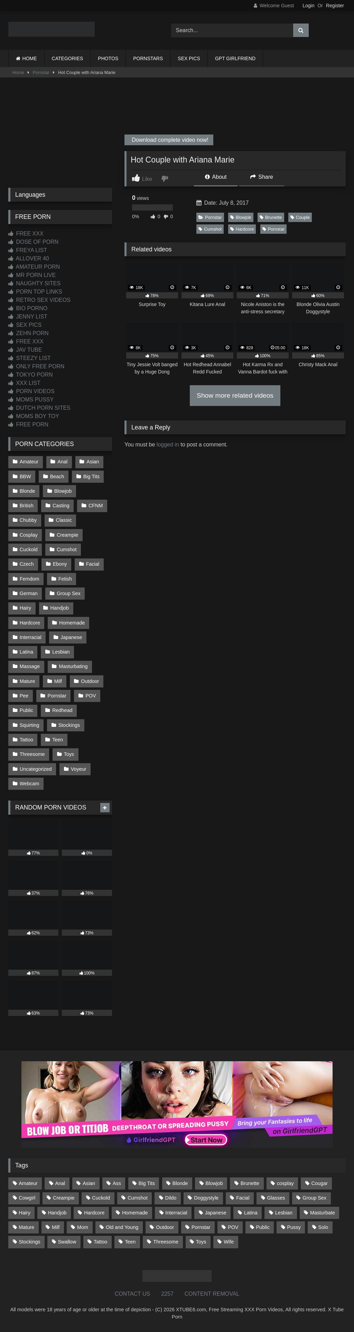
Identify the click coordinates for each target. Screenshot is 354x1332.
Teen (57, 739)
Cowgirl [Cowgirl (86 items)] (27, 1198)
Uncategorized (36, 769)
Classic (64, 520)
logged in (168, 444)
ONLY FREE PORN (36, 366)
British (27, 505)
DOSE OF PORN (33, 242)
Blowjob (240, 217)
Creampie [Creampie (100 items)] (63, 1198)
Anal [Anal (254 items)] (60, 1183)
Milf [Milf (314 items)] (55, 1227)
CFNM (95, 505)
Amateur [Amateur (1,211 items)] (28, 1183)
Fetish (65, 579)
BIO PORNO (27, 308)
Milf (58, 681)
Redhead (62, 710)
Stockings (69, 725)
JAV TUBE (25, 350)
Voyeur (78, 769)
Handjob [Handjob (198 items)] (57, 1212)
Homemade (72, 623)
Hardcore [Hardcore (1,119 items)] (94, 1212)
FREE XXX (26, 234)
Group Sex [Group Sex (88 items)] (314, 1198)
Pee (24, 696)
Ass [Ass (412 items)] (117, 1183)
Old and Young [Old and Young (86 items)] (122, 1227)
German (29, 593)
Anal (62, 461)
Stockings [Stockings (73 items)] (29, 1242)
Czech (27, 564)
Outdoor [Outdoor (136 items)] (165, 1227)
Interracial (30, 637)
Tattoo (26, 739)
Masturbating (73, 666)
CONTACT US (132, 1294)
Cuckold (29, 549)
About (215, 177)
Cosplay (29, 535)
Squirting (29, 725)
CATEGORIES (67, 58)
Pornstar (41, 72)
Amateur (29, 461)
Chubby (28, 520)
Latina (26, 652)
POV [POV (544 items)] (233, 1227)
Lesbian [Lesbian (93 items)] (283, 1212)
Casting (61, 505)
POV (90, 696)
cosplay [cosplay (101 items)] (285, 1183)
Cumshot (210, 229)
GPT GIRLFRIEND (235, 58)
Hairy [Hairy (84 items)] (24, 1212)
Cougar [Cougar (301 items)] (319, 1183)
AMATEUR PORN (34, 267)
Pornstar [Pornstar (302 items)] (201, 1227)
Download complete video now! (169, 140)
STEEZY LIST (29, 358)
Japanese (71, 637)
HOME (29, 58)
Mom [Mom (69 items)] (82, 1227)
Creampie (67, 535)
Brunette (271, 217)
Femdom (29, 579)
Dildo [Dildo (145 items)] (171, 1198)
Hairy (25, 608)
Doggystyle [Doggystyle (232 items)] (206, 1198)
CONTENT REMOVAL (212, 1294)
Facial (92, 564)
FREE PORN (28, 424)
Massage (30, 666)
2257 (167, 1294)
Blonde (27, 491)
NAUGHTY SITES (34, 283)
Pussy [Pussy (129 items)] (293, 1227)
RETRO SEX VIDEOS (39, 300)
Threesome (32, 754)
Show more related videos (235, 395)
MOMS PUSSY (31, 400)
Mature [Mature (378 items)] (26, 1227)
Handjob (59, 608)
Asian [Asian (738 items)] (89, 1183)
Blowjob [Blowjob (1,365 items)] (214, 1183)
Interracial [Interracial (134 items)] (176, 1212)
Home (18, 72)
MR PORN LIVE (32, 275)
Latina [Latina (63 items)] (251, 1212)
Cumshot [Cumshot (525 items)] (138, 1198)
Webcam (29, 783)
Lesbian (60, 652)
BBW (25, 476)
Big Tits (91, 476)
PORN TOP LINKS (35, 292)
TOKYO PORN (30, 375)
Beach (57, 476)
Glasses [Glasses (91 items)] (276, 1198)
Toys (69, 754)
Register (335, 5)
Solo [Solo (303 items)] (323, 1227)
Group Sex (69, 593)
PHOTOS (108, 58)
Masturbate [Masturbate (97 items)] (322, 1212)
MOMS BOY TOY (33, 416)
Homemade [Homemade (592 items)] (135, 1212)
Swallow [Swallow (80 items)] (67, 1242)
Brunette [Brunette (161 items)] (250, 1183)
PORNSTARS (148, 58)
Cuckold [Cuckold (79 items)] (101, 1198)
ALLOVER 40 (28, 258)
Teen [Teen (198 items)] (130, 1242)
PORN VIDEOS (31, 391)
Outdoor (90, 681)
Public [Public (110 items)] (262, 1227)
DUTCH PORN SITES (39, 408)
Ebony (60, 564)
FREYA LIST (27, 250)
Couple (300, 217)
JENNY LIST (27, 317)
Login (308, 5)
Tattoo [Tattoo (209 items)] (100, 1242)
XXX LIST (24, 383)
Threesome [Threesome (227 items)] (165, 1242)
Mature (27, 681)
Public (26, 710)
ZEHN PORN (28, 333)
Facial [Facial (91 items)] (242, 1198)
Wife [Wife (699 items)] (229, 1242)
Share (261, 177)
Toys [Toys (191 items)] (201, 1242)
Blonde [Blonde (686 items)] (180, 1183)
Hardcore (242, 229)
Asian (92, 461)
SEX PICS (189, 58)
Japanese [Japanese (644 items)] (215, 1212)
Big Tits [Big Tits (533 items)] (147, 1183)
